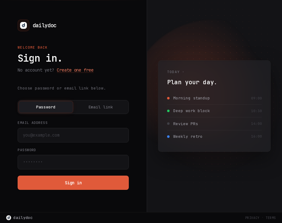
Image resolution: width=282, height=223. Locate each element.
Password (46, 107)
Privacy (252, 218)
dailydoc (19, 217)
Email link (101, 107)
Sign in (73, 183)
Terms (271, 218)
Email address (33, 122)
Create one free (75, 70)
